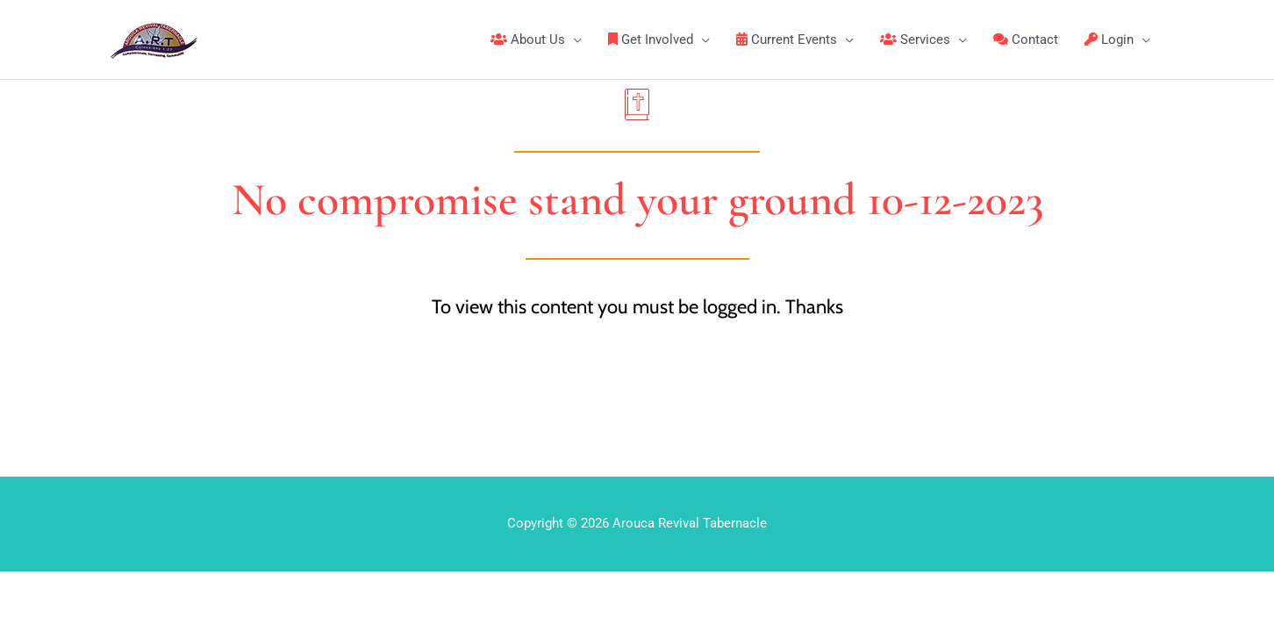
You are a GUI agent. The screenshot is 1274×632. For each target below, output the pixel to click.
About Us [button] (527, 39)
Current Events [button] (786, 39)
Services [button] (915, 39)
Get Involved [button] (650, 39)
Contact (1025, 39)
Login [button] (1109, 39)
